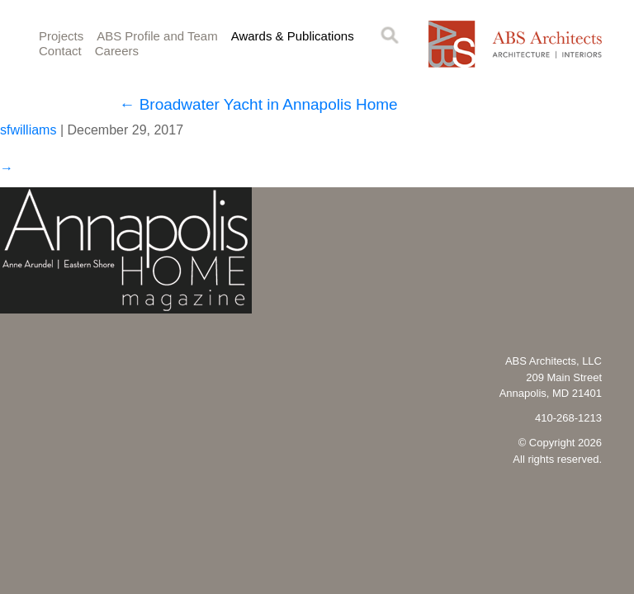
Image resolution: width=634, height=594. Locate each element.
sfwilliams (28, 130)
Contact (60, 51)
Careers (117, 51)
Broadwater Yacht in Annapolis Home (258, 104)
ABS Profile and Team (157, 36)
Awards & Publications (292, 36)
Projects (61, 36)
